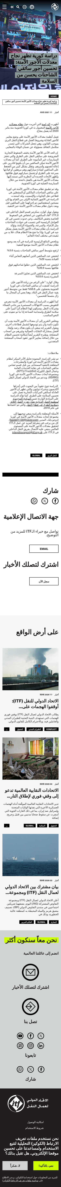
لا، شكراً (15, 1165)
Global (36, 455)
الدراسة (46, 124)
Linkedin (40, 1045)
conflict (51, 729)
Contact (30, 1008)
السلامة (42, 825)
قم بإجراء (12, 7)
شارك (51, 490)
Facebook (30, 1036)
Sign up (30, 974)
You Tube (20, 1036)
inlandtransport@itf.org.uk (27, 432)
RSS (20, 1045)
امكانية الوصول (35, 1122)
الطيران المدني (34, 729)
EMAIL (44, 549)
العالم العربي (26, 922)
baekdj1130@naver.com (24, 420)
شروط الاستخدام (34, 1128)
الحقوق (20, 729)
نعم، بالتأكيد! (46, 1165)
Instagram (30, 1045)
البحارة (54, 922)
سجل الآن (44, 581)
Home (54, 96)
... (6, 729)
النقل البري (52, 455)
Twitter (40, 1036)
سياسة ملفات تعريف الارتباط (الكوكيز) (20, 1180)
